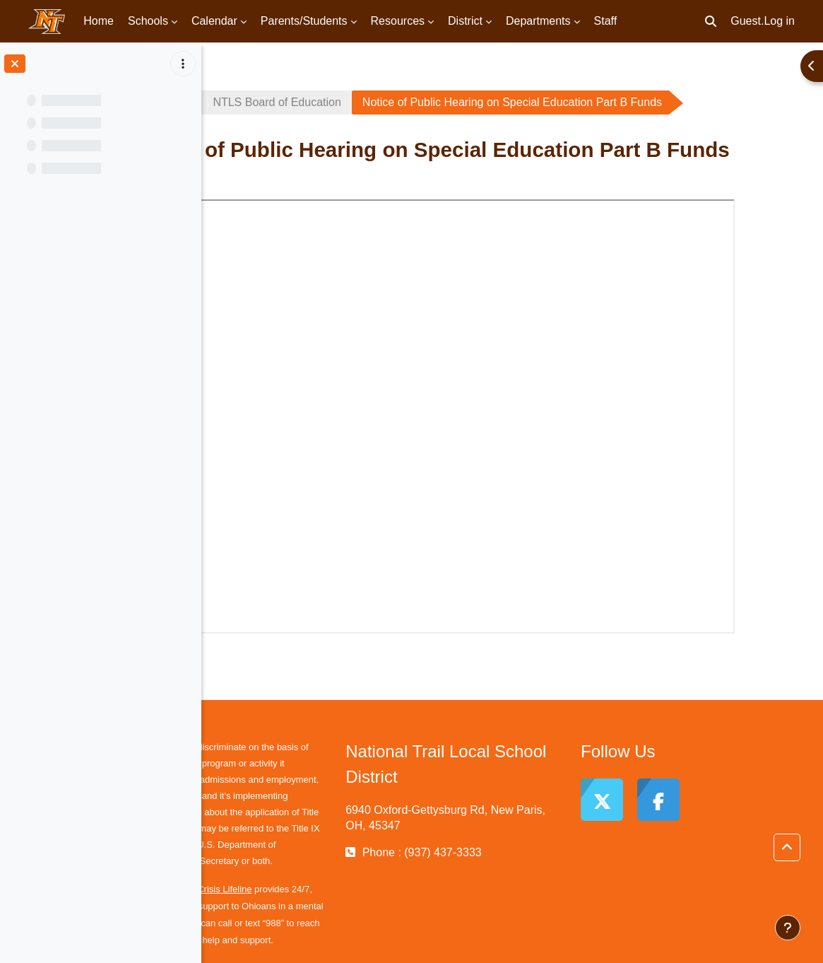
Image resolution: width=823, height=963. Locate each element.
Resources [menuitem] (398, 21)
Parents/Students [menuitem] (304, 21)
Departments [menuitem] (538, 21)
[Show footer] (787, 927)
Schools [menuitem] (148, 21)
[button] (710, 21)
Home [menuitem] (98, 21)
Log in (779, 21)
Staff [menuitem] (605, 21)
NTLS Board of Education (396, 102)
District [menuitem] (465, 21)
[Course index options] (183, 63)
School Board (262, 102)
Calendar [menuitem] (214, 21)
